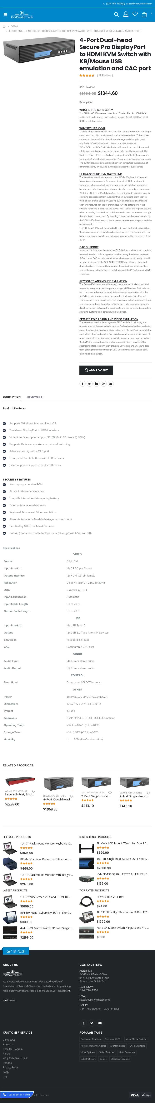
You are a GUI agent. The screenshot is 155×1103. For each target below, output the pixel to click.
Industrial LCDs (88, 1059)
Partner (7, 1053)
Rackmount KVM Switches (93, 1045)
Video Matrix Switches (137, 1039)
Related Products (18, 765)
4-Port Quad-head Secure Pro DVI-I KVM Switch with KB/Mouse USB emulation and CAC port (58, 799)
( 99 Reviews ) (105, 75)
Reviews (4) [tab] (35, 397)
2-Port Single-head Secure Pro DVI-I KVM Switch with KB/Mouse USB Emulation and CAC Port (96, 796)
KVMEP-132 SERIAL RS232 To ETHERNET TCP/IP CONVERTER (123, 874)
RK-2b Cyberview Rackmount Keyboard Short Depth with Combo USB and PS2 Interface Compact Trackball (46, 859)
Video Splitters (88, 1052)
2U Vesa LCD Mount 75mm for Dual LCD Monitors (123, 843)
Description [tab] (12, 397)
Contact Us (9, 1040)
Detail (15, 26)
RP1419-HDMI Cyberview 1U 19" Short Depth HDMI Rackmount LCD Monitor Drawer (46, 912)
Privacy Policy (10, 1067)
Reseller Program (12, 1049)
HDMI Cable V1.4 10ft (110, 897)
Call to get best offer (19, 1094)
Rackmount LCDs (113, 1039)
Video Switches (106, 1052)
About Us (8, 1044)
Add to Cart (98, 370)
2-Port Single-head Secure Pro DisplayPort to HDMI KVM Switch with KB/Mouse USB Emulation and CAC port (135, 796)
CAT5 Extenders (137, 1045)
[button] (116, 15)
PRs (5, 1077)
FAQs (6, 1072)
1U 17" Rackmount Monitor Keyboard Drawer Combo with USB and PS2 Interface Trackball (46, 843)
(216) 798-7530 (88, 990)
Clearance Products (120, 1059)
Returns (7, 1063)
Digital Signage (117, 1045)
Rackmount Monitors (91, 1039)
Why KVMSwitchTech (15, 1058)
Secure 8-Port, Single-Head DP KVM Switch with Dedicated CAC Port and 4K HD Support (20, 794)
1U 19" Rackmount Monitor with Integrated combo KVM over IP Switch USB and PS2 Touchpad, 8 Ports (46, 875)
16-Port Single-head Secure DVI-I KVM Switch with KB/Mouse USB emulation (123, 859)
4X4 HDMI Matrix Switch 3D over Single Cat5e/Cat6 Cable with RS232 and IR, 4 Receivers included (46, 928)
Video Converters (127, 1052)
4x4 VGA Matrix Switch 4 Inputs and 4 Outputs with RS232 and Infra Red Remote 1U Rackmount (123, 928)
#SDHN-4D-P (87, 87)
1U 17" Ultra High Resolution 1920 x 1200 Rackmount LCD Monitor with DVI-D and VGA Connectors (123, 912)
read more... (10, 1000)
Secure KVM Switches (16, 790)
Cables (103, 1059)
